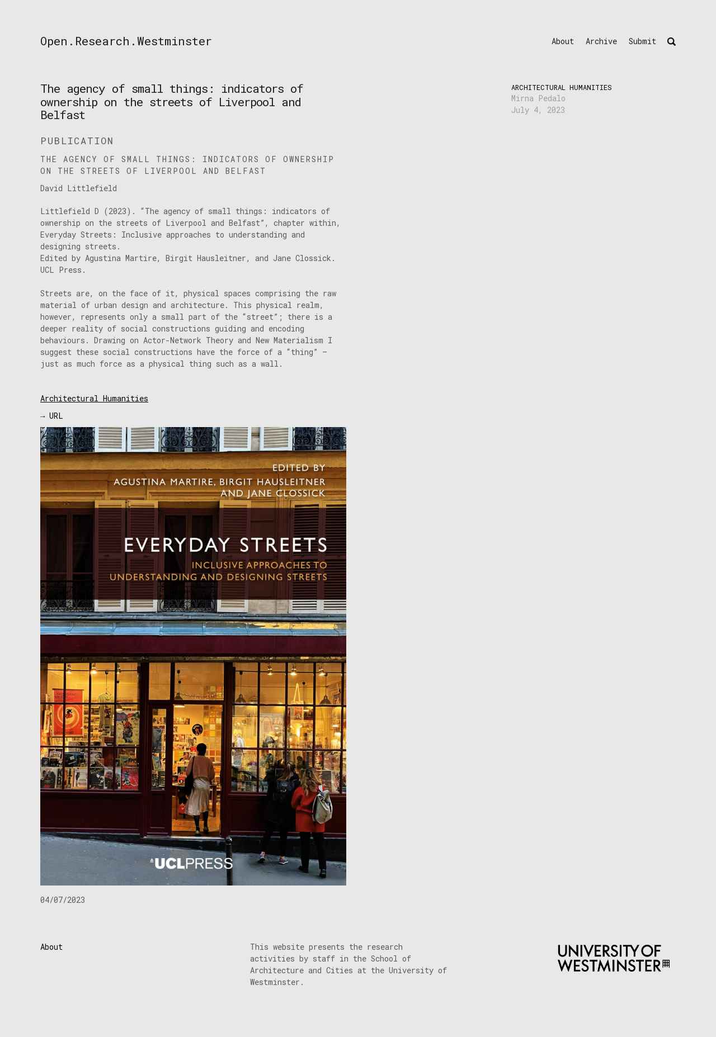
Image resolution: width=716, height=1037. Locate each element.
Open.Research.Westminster (126, 41)
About (563, 41)
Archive (601, 41)
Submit (642, 41)
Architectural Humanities (561, 87)
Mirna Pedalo (538, 98)
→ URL (51, 415)
